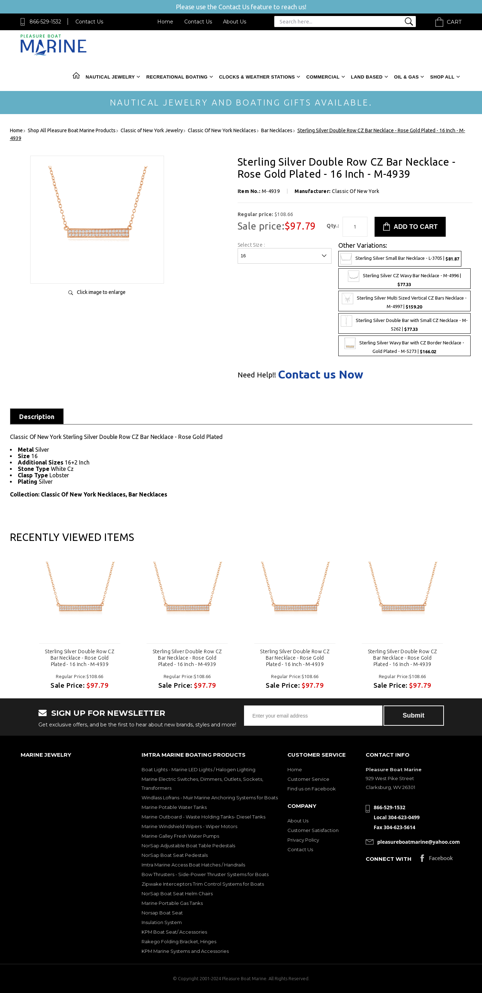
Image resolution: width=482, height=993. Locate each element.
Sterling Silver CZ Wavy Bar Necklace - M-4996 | (404, 278)
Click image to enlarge (101, 292)
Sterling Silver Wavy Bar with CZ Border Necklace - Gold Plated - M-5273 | (404, 346)
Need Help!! (257, 375)
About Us (234, 21)
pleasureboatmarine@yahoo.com (418, 841)
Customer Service (308, 779)
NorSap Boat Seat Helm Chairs (177, 893)
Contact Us (89, 21)
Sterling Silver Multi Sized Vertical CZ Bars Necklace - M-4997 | (404, 301)
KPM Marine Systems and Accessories (185, 951)
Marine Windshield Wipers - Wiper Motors (189, 826)
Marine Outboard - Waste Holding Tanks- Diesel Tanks (203, 817)
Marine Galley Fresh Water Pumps (180, 836)
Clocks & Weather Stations (257, 77)
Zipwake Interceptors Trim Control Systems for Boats (203, 884)
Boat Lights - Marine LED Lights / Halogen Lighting (198, 769)
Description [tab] (36, 416)
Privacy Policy (303, 840)
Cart (454, 21)
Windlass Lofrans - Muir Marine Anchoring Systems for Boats (210, 797)
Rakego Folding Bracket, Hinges (179, 941)
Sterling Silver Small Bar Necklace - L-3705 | (399, 258)
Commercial (322, 77)
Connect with (389, 858)
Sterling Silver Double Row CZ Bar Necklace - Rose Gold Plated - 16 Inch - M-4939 (79, 658)
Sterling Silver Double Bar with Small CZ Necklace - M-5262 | (404, 323)
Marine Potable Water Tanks (174, 807)
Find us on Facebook (311, 788)
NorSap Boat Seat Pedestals (175, 855)
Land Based (367, 77)
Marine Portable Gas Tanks (172, 903)
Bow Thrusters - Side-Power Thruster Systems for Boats (205, 874)
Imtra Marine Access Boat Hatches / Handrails (193, 865)
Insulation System (162, 922)
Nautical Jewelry (110, 77)
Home (165, 21)
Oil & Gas (406, 77)
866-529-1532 (45, 21)
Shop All (442, 77)
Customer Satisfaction (313, 830)
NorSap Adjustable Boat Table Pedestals (188, 845)
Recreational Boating (176, 77)
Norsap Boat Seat (162, 913)
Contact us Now (320, 374)
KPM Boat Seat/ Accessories (174, 932)
